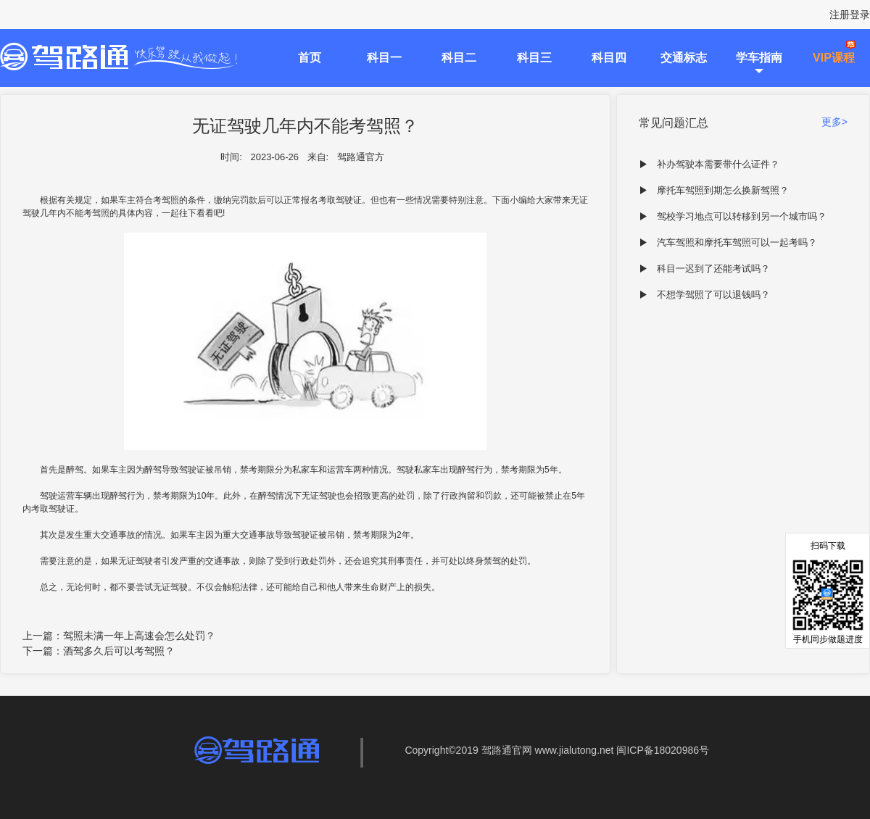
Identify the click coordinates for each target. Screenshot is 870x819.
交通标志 (683, 57)
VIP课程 (834, 57)
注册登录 (849, 14)
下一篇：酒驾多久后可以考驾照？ (98, 651)
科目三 (534, 57)
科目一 (384, 57)
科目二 (459, 57)
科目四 (609, 57)
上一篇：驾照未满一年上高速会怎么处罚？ (118, 635)
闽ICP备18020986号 (662, 750)
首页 (309, 57)
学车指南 (759, 57)
